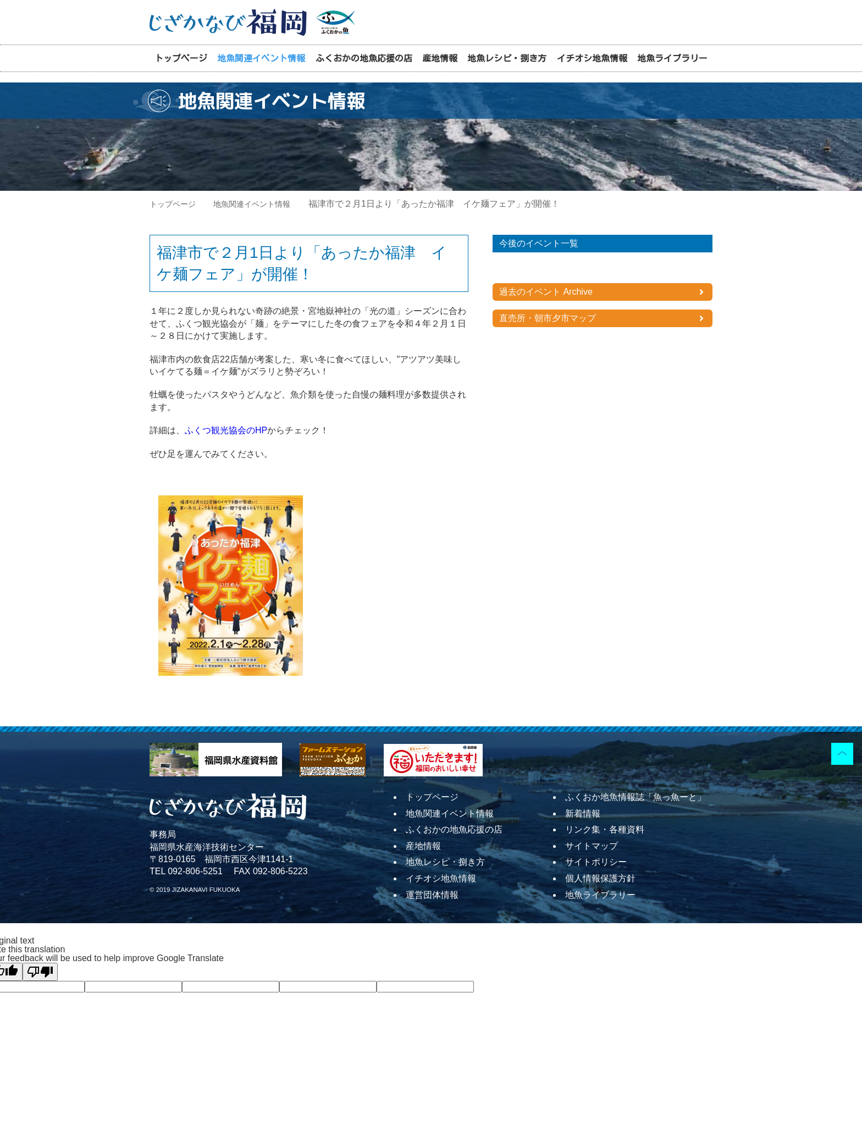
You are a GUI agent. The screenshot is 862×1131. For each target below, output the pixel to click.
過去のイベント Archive (546, 291)
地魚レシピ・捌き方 (506, 58)
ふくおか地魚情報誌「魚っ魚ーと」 (635, 797)
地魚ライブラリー (672, 58)
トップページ (180, 58)
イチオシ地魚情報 (592, 58)
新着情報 (582, 813)
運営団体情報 (432, 895)
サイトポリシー (596, 862)
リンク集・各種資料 (604, 829)
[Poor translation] (40, 972)
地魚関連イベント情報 (261, 58)
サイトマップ (591, 846)
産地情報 (439, 58)
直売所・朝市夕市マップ (547, 318)
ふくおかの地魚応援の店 (364, 58)
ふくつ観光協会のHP (226, 430)
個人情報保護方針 (600, 878)
